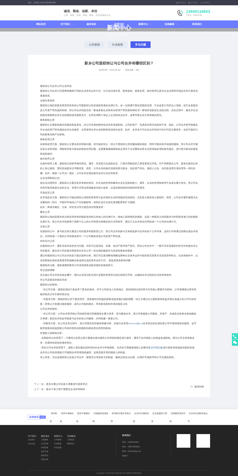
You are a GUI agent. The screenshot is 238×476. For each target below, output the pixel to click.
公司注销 (44, 444)
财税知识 (70, 444)
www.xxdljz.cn (135, 323)
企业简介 (31, 440)
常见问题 (140, 44)
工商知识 (70, 440)
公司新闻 (94, 44)
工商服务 (44, 440)
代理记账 (44, 447)
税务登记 (44, 455)
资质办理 (44, 459)
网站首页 (41, 24)
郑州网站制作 (136, 473)
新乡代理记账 (155, 347)
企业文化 (31, 444)
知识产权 (44, 451)
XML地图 (126, 473)
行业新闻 (117, 44)
